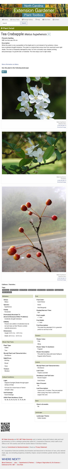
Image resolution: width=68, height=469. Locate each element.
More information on (10, 64)
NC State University (8, 439)
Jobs (15, 462)
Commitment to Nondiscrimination (18, 447)
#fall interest (50, 290)
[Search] (10, 23)
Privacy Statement (41, 447)
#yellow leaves (41, 290)
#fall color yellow (7, 292)
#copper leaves (59, 290)
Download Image (61, 127)
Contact (56, 19)
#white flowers (14, 290)
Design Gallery (27, 19)
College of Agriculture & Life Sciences (48, 462)
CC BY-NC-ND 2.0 (61, 125)
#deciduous (6, 290)
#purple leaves (32, 290)
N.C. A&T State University (24, 439)
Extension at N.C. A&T (8, 465)
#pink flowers (23, 290)
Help (38, 19)
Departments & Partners (26, 462)
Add (4, 71)
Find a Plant (14, 19)
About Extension (7, 462)
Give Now (46, 19)
